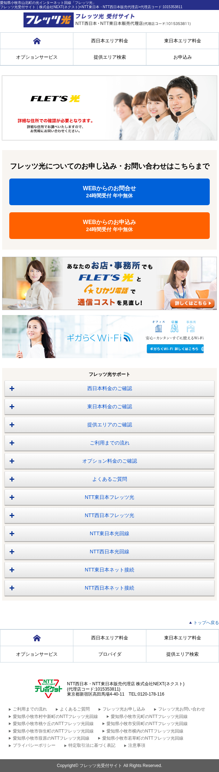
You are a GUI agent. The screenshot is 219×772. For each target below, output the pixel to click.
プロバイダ (109, 654)
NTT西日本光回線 (109, 551)
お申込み (182, 57)
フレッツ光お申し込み (124, 709)
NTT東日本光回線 (109, 533)
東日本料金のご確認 (109, 406)
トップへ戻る (206, 623)
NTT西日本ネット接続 (109, 588)
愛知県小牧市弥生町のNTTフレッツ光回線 (53, 731)
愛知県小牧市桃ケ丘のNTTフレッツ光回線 (53, 723)
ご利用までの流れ (110, 443)
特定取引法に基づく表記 (91, 745)
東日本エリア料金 (182, 40)
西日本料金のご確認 (109, 388)
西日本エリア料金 (109, 40)
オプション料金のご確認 (109, 461)
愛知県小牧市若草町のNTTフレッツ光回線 (142, 738)
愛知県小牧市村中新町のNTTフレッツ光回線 (55, 716)
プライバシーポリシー (34, 745)
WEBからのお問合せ (109, 191)
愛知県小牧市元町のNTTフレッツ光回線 (149, 716)
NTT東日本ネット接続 (109, 570)
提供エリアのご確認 (109, 424)
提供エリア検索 (110, 57)
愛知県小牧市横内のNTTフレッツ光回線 (144, 731)
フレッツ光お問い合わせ (181, 709)
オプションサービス (37, 57)
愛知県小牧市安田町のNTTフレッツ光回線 (146, 723)
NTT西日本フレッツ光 (109, 515)
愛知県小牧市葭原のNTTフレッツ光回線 (51, 738)
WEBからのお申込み (109, 225)
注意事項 (136, 745)
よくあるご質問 (109, 479)
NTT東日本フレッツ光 (109, 497)
